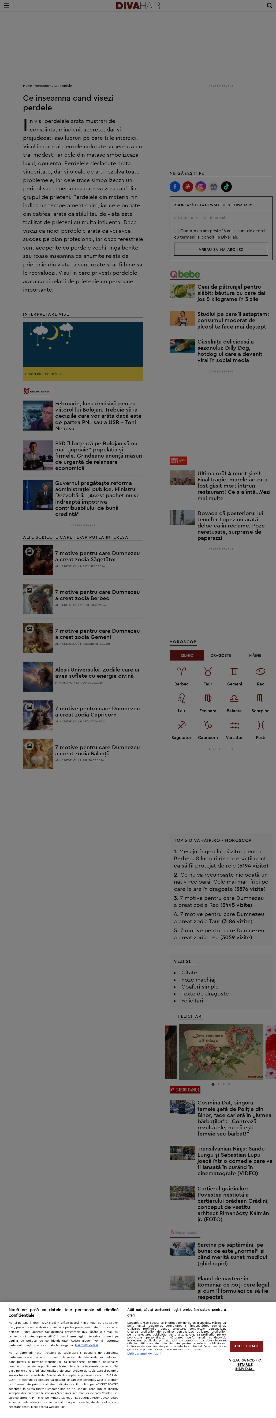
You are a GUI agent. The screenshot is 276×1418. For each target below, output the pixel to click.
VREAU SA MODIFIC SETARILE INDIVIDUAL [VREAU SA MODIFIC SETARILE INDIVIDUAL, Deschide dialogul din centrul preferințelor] (245, 1365)
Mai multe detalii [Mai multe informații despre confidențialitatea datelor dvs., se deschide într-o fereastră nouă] (86, 1345)
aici (71, 1384)
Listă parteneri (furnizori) (144, 1353)
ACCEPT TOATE (246, 1346)
